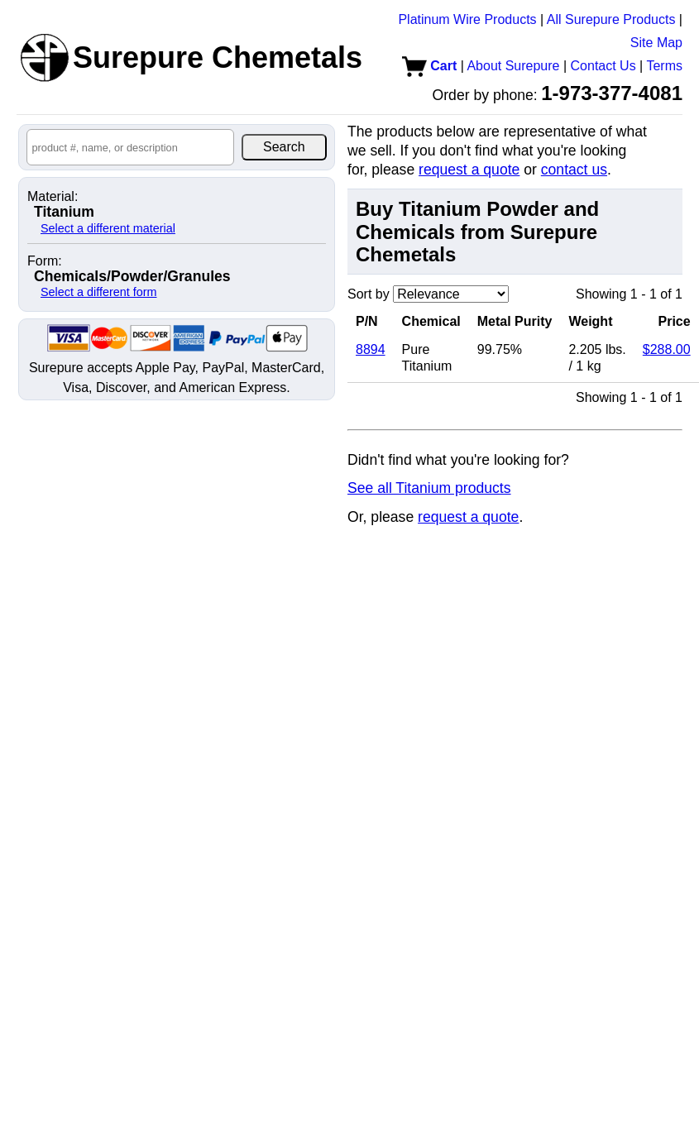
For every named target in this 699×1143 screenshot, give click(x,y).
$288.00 (667, 349)
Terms (664, 66)
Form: (44, 261)
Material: (52, 196)
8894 (370, 349)
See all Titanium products (429, 488)
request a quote (469, 169)
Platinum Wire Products (467, 19)
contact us (574, 169)
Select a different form (99, 292)
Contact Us (603, 66)
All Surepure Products (611, 19)
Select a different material (108, 228)
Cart (429, 66)
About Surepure (513, 66)
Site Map (656, 43)
